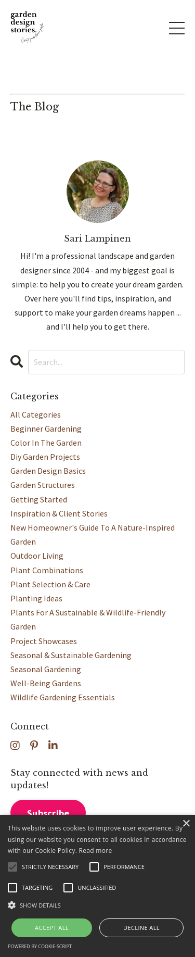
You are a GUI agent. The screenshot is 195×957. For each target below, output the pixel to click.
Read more (95, 850)
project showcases (43, 641)
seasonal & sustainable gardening (71, 655)
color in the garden (46, 442)
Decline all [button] (141, 927)
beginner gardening (46, 428)
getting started (38, 499)
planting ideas (36, 598)
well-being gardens (45, 683)
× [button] (186, 824)
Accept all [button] (52, 927)
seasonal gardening (45, 669)
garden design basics (48, 470)
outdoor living (36, 555)
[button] (97, 905)
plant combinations (46, 570)
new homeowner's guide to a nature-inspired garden (92, 534)
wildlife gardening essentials (62, 697)
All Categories (35, 414)
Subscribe (48, 813)
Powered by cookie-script (40, 946)
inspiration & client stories (59, 513)
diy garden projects (45, 456)
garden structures (42, 485)
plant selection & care (50, 584)
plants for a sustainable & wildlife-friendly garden (87, 619)
